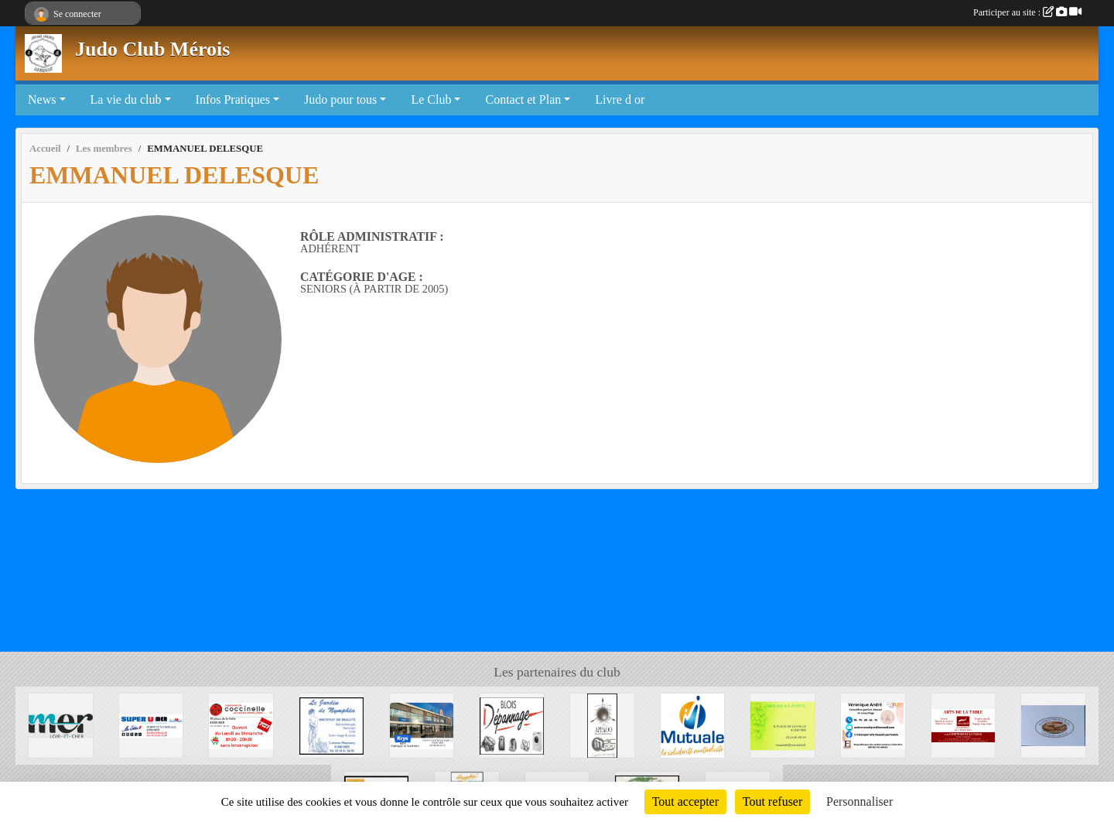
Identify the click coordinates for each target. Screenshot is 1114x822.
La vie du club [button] (126, 99)
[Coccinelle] (241, 724)
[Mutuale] (693, 724)
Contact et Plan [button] (523, 99)
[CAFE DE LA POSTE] (782, 724)
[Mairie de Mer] (61, 724)
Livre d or (619, 99)
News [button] (42, 99)
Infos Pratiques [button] (233, 99)
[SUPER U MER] (151, 724)
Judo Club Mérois (152, 49)
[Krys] (422, 724)
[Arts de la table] (963, 724)
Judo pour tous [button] (340, 99)
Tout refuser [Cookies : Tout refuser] (773, 801)
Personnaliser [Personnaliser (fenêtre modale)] (859, 801)
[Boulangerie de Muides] (1053, 724)
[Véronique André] (873, 724)
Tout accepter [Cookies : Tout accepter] (685, 801)
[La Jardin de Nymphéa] (331, 724)
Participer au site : (1027, 12)
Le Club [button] (431, 99)
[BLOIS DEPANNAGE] (512, 724)
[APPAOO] (602, 724)
